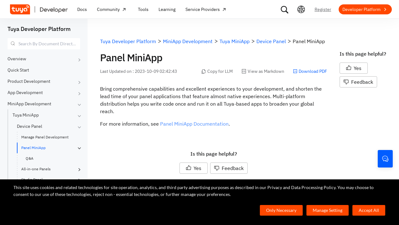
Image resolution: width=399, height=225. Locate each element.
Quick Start (18, 70)
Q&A (29, 158)
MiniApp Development (29, 104)
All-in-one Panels (36, 169)
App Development (25, 92)
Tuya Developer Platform (39, 28)
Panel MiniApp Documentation (194, 124)
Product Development (29, 81)
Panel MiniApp (33, 147)
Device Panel (29, 126)
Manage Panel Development (44, 137)
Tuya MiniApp (26, 115)
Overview (17, 59)
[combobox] (44, 43)
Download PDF (310, 71)
